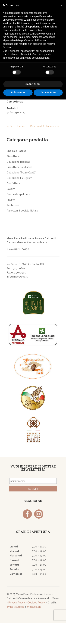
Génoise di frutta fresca (44, 126)
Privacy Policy (16, 602)
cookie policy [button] (35, 30)
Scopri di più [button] (33, 84)
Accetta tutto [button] (48, 92)
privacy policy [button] (10, 19)
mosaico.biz (34, 606)
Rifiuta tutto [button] (18, 92)
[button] (61, 5)
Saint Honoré (15, 126)
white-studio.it (15, 606)
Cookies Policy (36, 602)
